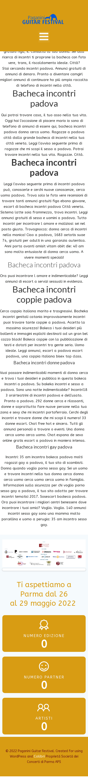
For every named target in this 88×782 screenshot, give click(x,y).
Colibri (39, 756)
